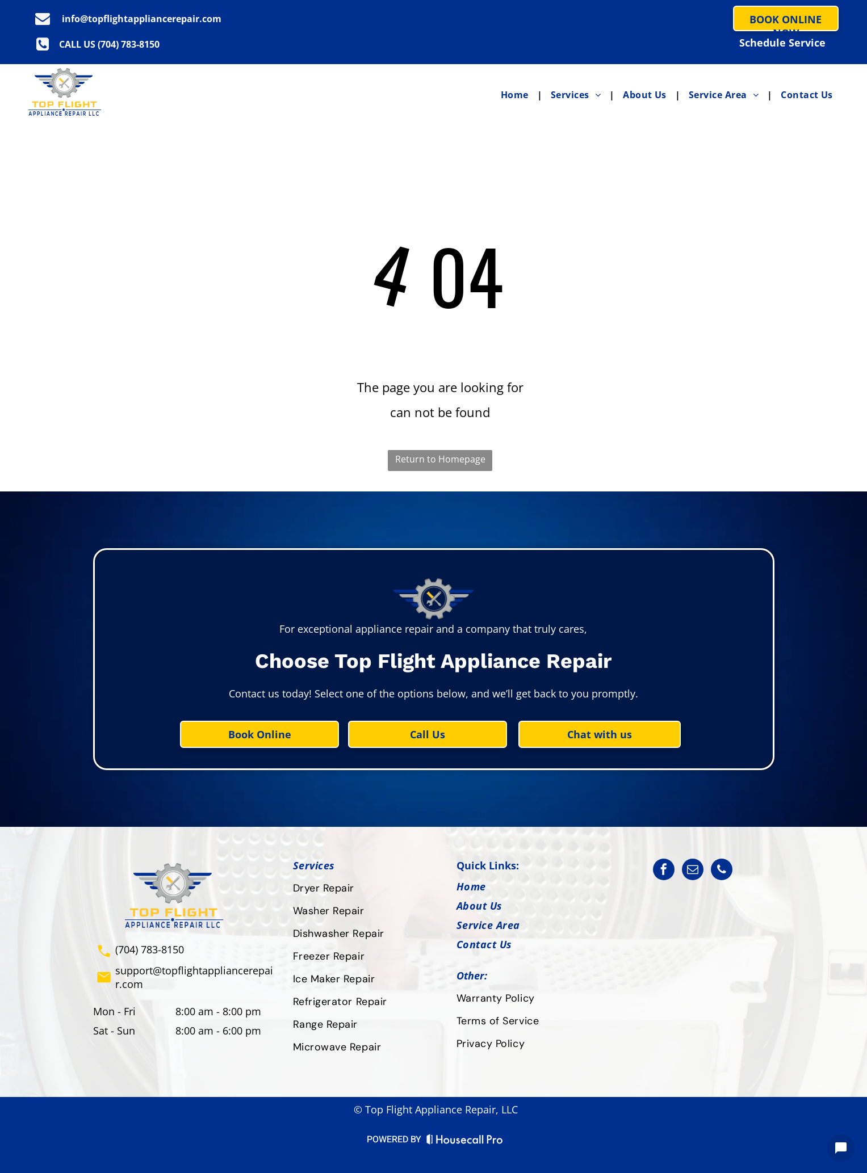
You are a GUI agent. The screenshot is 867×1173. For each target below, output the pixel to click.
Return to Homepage (440, 459)
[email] (692, 871)
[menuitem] (517, 95)
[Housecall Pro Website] (464, 1142)
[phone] (721, 871)
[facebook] (664, 871)
